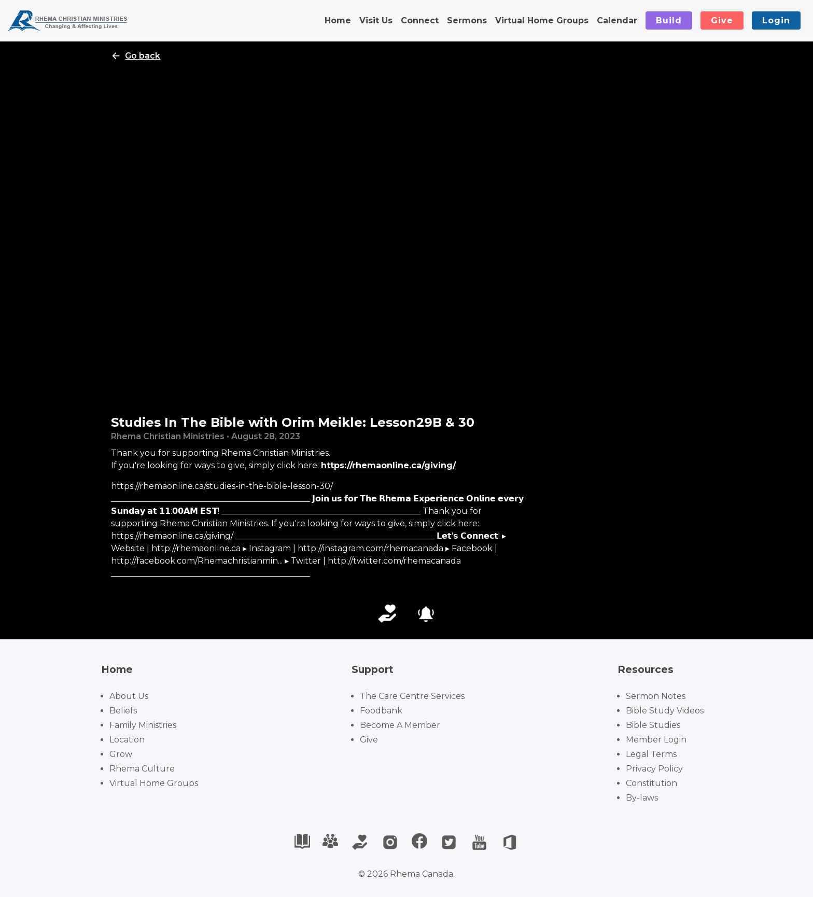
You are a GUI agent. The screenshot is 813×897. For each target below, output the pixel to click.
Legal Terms (651, 754)
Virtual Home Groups (541, 20)
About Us (128, 696)
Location (127, 740)
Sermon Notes (655, 696)
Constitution (651, 783)
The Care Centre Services (412, 696)
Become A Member (400, 725)
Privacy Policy (654, 769)
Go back (135, 56)
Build (669, 20)
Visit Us (376, 20)
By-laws (642, 798)
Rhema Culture (142, 769)
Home (338, 20)
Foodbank (381, 711)
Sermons (467, 20)
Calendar (617, 20)
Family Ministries (142, 725)
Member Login (656, 740)
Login (776, 20)
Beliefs (123, 711)
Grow (120, 754)
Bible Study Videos (665, 711)
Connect (420, 20)
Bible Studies (653, 725)
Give (722, 20)
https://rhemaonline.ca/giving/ (388, 465)
